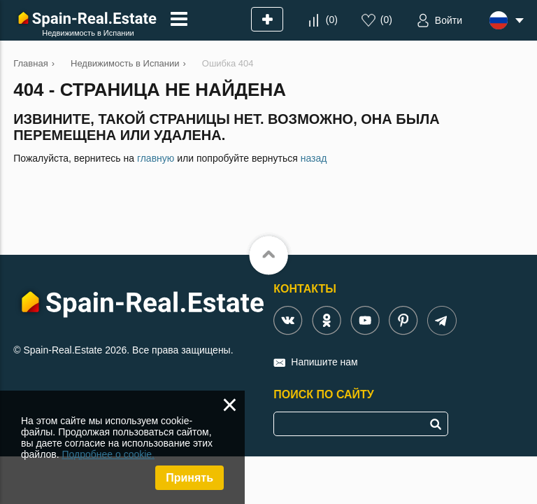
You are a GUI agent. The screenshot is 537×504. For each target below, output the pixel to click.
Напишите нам (324, 362)
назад (314, 158)
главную (155, 158)
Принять (189, 478)
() (332, 19)
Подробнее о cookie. (108, 454)
